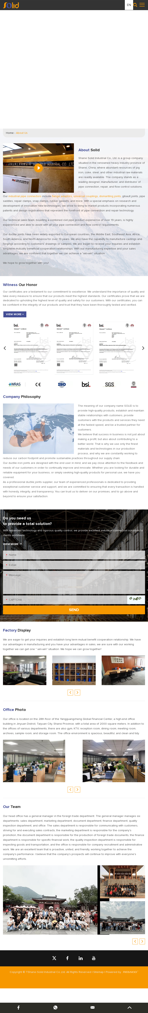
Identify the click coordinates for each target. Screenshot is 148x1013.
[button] (5, 348)
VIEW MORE (12, 544)
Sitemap (98, 972)
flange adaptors (62, 196)
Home (10, 133)
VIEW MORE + (15, 314)
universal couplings (86, 196)
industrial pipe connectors (25, 196)
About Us (22, 133)
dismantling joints (110, 196)
